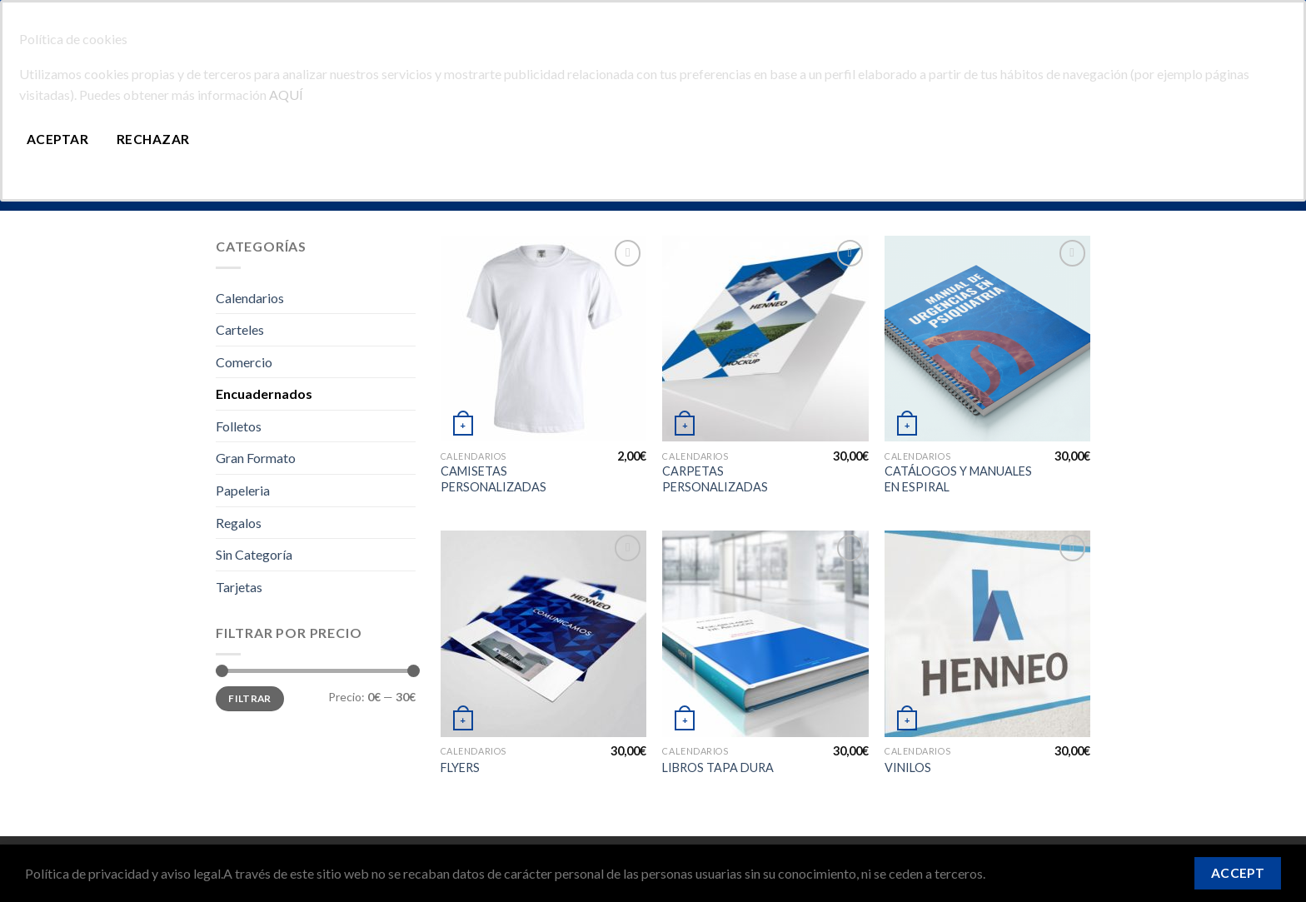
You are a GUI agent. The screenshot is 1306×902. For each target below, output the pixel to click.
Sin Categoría (254, 554)
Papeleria (243, 490)
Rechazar (153, 139)
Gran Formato (256, 458)
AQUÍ (286, 94)
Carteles (240, 329)
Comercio (244, 362)
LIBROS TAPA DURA (718, 767)
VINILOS (908, 767)
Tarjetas (239, 587)
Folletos (239, 426)
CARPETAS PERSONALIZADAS (715, 479)
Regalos (239, 523)
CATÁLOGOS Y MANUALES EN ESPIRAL (958, 479)
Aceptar (57, 139)
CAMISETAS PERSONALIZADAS (493, 479)
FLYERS (460, 767)
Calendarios (250, 298)
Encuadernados (264, 393)
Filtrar (250, 698)
